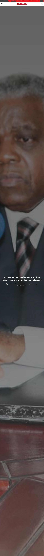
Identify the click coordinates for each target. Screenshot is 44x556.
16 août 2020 (21, 284)
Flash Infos (32, 284)
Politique (35, 284)
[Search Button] (42, 4)
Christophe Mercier (14, 284)
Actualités (27, 284)
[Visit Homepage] (22, 4)
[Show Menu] (1, 4)
